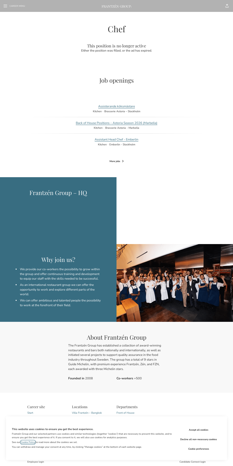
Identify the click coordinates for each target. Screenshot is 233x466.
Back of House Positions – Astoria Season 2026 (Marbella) (116, 123)
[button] (227, 6)
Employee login (35, 461)
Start (30, 413)
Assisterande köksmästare (116, 106)
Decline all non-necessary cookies (198, 439)
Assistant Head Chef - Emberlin (116, 139)
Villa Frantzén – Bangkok (87, 413)
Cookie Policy (28, 442)
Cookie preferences (198, 449)
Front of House (125, 413)
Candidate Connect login (193, 461)
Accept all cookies (198, 430)
